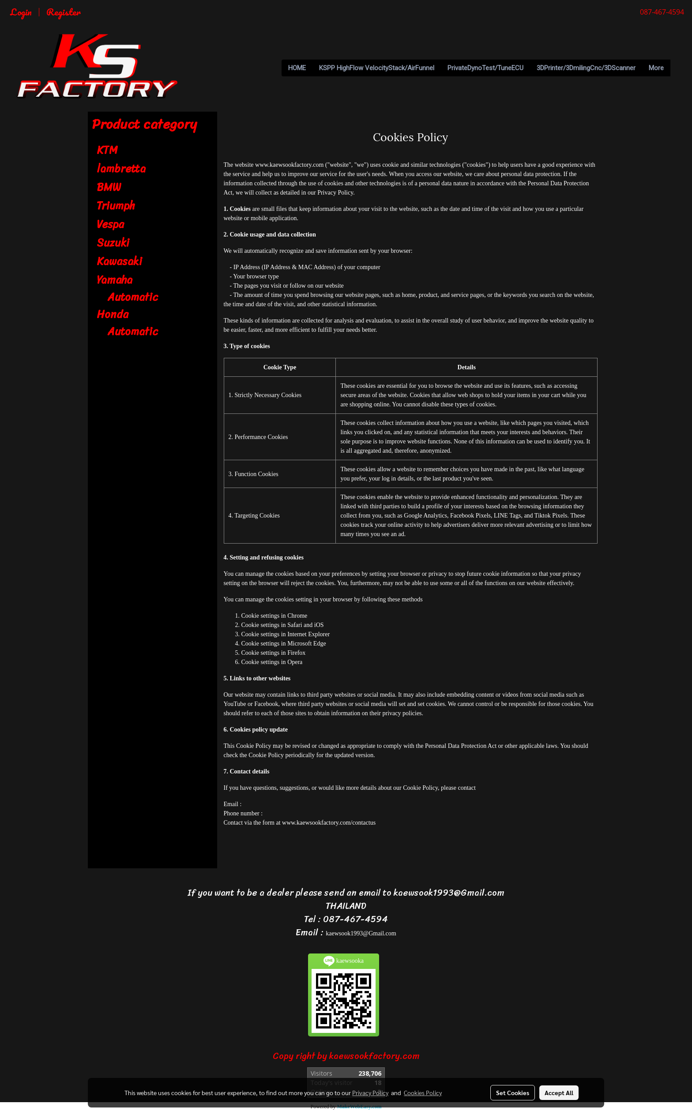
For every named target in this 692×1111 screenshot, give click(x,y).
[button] (678, 67)
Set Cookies (512, 1092)
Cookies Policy (423, 1092)
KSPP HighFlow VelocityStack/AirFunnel (376, 68)
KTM (107, 150)
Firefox (296, 652)
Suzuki (113, 242)
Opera (294, 662)
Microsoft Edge (306, 643)
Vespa (110, 224)
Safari (294, 625)
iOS (319, 625)
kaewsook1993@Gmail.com (361, 933)
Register (63, 11)
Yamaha (114, 279)
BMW (109, 187)
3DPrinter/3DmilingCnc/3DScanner (586, 68)
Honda (112, 314)
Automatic (133, 297)
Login (21, 11)
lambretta (121, 168)
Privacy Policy (370, 1092)
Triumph (116, 205)
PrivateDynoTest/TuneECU (485, 68)
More (656, 68)
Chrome (297, 615)
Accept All (559, 1092)
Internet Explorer (308, 634)
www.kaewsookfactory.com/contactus (329, 822)
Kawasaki (119, 261)
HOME (297, 68)
